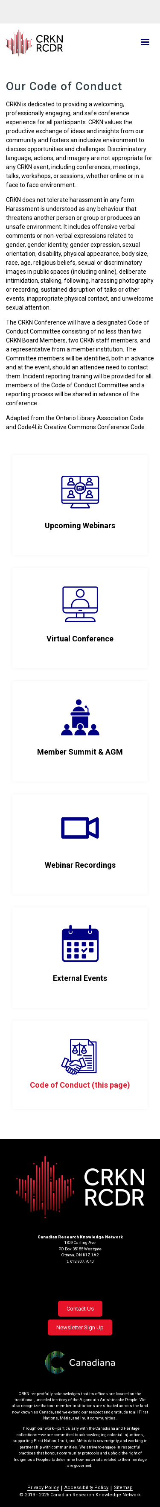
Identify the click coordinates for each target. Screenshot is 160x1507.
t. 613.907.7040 (80, 1261)
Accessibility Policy (86, 1487)
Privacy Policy (43, 1487)
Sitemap (123, 1487)
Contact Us (80, 1308)
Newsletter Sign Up (80, 1327)
